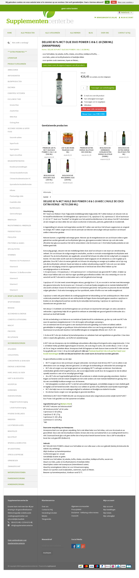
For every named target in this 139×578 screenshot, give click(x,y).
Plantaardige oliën (16, 196)
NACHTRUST (12, 437)
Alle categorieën (52, 33)
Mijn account (126, 17)
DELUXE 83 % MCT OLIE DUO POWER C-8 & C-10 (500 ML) (68, 49)
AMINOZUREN (13, 70)
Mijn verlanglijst (109, 516)
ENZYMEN (11, 87)
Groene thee (14, 105)
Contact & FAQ (124, 33)
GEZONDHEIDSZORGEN (16, 343)
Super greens (14, 149)
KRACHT (11, 325)
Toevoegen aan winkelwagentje (102, 88)
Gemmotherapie (16, 214)
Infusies (12, 190)
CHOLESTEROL (13, 355)
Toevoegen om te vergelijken (93, 102)
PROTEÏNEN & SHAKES (16, 243)
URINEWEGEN (13, 460)
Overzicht (74, 516)
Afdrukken (86, 105)
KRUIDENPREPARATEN (16, 161)
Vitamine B (14, 266)
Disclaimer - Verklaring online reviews (84, 512)
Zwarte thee (14, 111)
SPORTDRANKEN (14, 302)
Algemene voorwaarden (80, 506)
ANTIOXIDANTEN (14, 76)
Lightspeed (51, 566)
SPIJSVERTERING (14, 449)
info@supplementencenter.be (22, 525)
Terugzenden (46, 519)
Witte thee (13, 117)
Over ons (105, 33)
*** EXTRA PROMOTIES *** (17, 52)
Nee (113, 2)
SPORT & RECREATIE (15, 296)
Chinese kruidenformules (19, 173)
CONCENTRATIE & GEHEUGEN (19, 361)
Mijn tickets (107, 513)
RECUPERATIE (13, 337)
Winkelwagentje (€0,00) (105, 17)
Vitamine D (14, 278)
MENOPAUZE (12, 431)
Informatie (47, 192)
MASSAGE (11, 308)
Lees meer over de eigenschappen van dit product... (64, 65)
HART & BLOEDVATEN (16, 378)
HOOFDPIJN (12, 384)
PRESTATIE (12, 331)
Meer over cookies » (126, 2)
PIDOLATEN (12, 237)
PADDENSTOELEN (14, 231)
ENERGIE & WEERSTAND (16, 366)
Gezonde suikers (16, 137)
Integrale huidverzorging (19, 402)
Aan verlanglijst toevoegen (92, 99)
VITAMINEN (12, 255)
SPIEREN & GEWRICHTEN (17, 443)
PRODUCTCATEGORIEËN (17, 64)
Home (9, 33)
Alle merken (75, 33)
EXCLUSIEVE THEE (14, 99)
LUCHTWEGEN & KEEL (16, 425)
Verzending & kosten (49, 513)
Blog (91, 33)
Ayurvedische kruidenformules (20, 184)
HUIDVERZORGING (14, 396)
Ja (107, 2)
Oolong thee (14, 122)
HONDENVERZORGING (16, 484)
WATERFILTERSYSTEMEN (16, 472)
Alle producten (27, 33)
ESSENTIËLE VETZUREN (16, 93)
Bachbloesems (15, 208)
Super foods (14, 143)
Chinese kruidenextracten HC (20, 178)
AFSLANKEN (12, 349)
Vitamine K (14, 290)
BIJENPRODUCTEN (15, 81)
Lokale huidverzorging (18, 408)
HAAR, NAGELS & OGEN (16, 372)
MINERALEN (12, 220)
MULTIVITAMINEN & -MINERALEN (19, 225)
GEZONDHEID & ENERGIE (17, 314)
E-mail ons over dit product (92, 96)
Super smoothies (16, 155)
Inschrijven (47, 553)
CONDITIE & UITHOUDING (17, 319)
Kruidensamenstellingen (18, 167)
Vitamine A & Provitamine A (20, 261)
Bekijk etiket (66, 404)
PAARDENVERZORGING (16, 478)
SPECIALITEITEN (14, 249)
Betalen (44, 516)
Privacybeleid (76, 509)
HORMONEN (12, 390)
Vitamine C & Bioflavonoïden (20, 272)
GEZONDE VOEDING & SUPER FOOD (18, 130)
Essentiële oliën (15, 202)
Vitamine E (14, 284)
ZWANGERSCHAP (14, 466)
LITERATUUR (12, 58)
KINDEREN (11, 419)
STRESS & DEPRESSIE (15, 454)
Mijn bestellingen (109, 509)
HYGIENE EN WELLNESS (16, 413)
